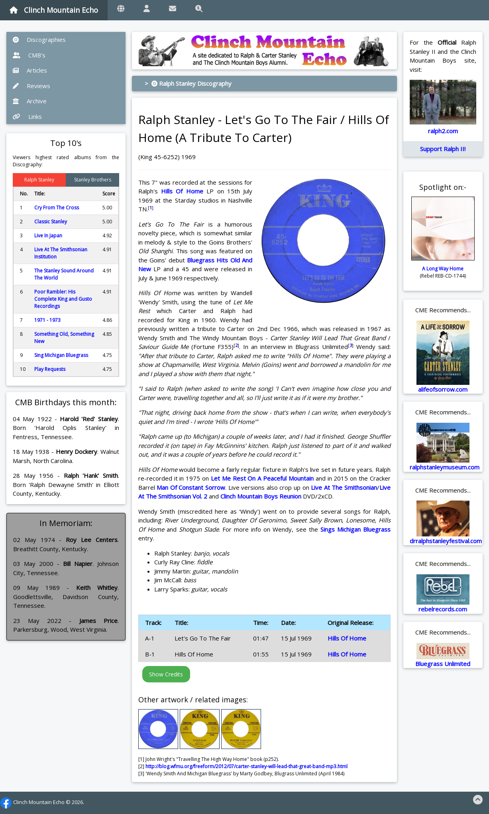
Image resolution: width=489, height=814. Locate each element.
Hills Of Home (182, 191)
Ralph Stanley (39, 179)
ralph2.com (443, 131)
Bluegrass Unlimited (442, 664)
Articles (30, 70)
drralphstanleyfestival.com (446, 541)
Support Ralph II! (442, 149)
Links (27, 116)
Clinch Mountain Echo (54, 10)
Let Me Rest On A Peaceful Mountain (262, 478)
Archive (30, 101)
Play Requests (49, 369)
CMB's (29, 55)
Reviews (31, 86)
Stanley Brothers (92, 179)
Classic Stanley (50, 221)
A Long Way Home (442, 268)
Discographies (39, 39)
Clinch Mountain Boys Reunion (260, 496)
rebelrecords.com (442, 609)
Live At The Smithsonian (344, 487)
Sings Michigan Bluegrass (355, 529)
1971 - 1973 (47, 320)
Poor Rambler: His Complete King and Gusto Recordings (63, 298)
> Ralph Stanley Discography (188, 83)
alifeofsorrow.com (442, 389)
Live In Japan (48, 235)
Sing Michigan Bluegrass (61, 355)
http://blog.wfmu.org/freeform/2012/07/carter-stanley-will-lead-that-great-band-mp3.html (246, 766)
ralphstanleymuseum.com (444, 467)
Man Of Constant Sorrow (191, 487)
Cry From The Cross (56, 207)
